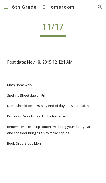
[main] (53, 29)
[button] (6, 7)
